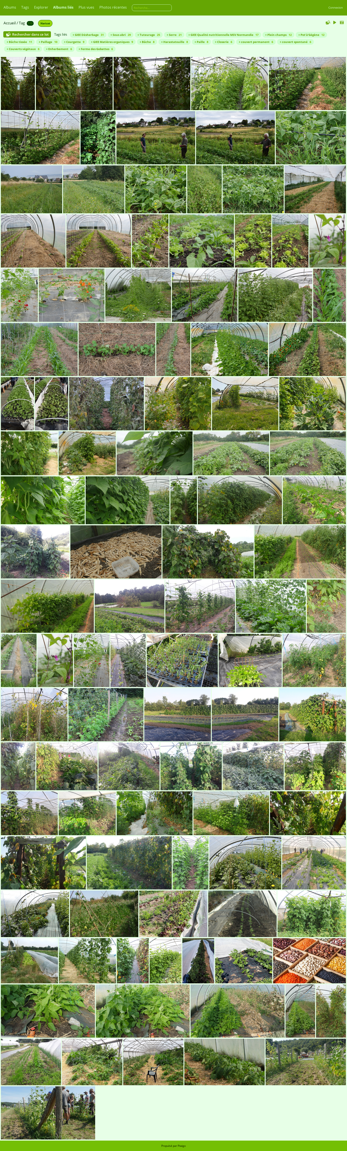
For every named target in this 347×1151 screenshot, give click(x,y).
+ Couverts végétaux (23, 49)
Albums (10, 7)
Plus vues (86, 7)
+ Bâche (147, 42)
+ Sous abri (120, 35)
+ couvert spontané (295, 42)
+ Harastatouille (174, 42)
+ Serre (174, 35)
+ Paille (201, 42)
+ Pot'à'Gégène (311, 35)
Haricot (45, 23)
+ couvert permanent (256, 42)
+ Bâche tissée (19, 42)
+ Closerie (223, 42)
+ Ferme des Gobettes (96, 49)
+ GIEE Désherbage (88, 35)
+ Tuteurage (148, 35)
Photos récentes (113, 7)
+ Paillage (48, 42)
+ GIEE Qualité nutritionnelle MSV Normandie (223, 35)
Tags (25, 7)
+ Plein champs (278, 35)
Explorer (41, 7)
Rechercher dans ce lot (30, 34)
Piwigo (182, 1146)
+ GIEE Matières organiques (112, 42)
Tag (22, 22)
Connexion (335, 8)
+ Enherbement (59, 49)
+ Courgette (74, 42)
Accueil (10, 22)
